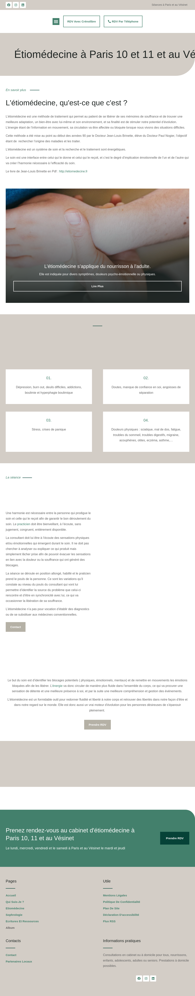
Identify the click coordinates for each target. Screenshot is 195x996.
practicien (23, 524)
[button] (56, 21)
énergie (57, 685)
